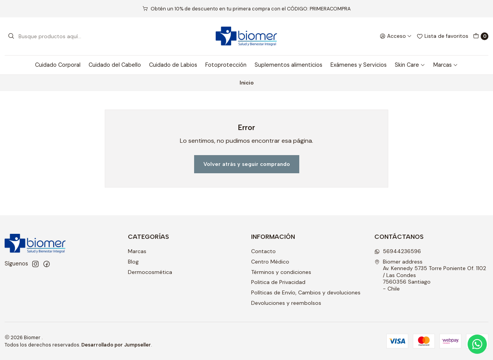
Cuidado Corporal (57, 64)
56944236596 (397, 251)
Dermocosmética (150, 272)
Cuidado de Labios (173, 64)
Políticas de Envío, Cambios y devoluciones (306, 292)
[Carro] (480, 36)
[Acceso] (395, 36)
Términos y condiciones (281, 272)
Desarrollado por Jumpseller (116, 344)
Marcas (445, 64)
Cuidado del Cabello (115, 64)
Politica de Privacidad (278, 282)
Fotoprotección (225, 64)
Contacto (263, 251)
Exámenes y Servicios (358, 64)
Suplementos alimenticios (288, 64)
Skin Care (410, 64)
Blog (133, 261)
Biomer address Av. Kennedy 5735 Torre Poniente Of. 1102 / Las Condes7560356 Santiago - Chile (430, 275)
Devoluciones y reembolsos (286, 302)
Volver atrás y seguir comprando (246, 164)
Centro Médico (270, 261)
